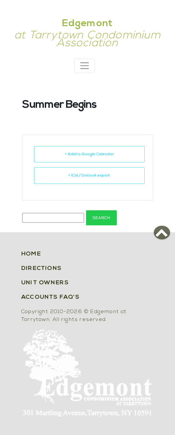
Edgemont (87, 24)
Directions (41, 268)
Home (31, 254)
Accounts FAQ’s (50, 297)
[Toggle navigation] (84, 65)
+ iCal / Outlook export (89, 176)
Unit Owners (45, 283)
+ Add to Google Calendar (89, 154)
